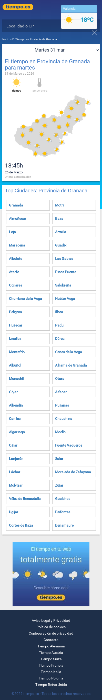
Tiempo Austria (51, 652)
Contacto (51, 640)
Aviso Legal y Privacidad (51, 620)
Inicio (5, 39)
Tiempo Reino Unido (51, 685)
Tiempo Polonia (51, 678)
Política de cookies (51, 627)
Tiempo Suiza (51, 659)
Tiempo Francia (51, 665)
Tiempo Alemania (51, 646)
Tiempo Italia (51, 672)
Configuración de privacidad (51, 633)
